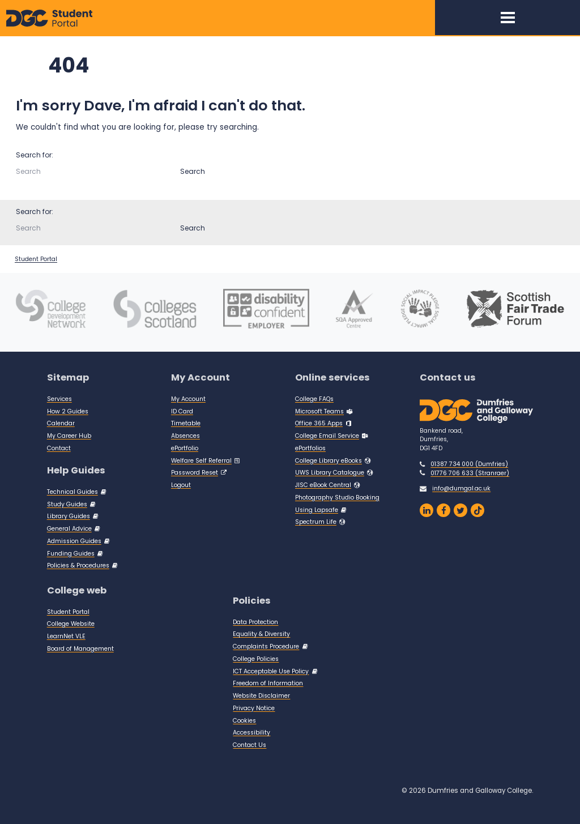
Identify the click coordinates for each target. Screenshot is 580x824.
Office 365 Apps (319, 423)
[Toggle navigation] (507, 17)
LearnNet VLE (66, 636)
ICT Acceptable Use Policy (271, 671)
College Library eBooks (328, 460)
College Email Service (327, 436)
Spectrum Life (315, 522)
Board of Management (80, 648)
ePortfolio (184, 448)
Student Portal (36, 259)
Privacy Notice (254, 708)
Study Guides (67, 504)
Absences (185, 436)
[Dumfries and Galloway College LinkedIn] (426, 510)
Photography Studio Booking (337, 497)
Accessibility (251, 732)
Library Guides (68, 516)
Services (59, 399)
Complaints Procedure (266, 646)
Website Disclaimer (261, 695)
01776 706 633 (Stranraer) (469, 473)
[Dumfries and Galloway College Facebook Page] (443, 510)
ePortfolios (310, 448)
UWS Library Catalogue (329, 472)
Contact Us (249, 745)
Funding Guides (71, 553)
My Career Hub (69, 436)
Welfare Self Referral (201, 460)
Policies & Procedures (78, 565)
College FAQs (314, 399)
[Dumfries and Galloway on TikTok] (477, 510)
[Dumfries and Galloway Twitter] (460, 510)
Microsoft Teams (319, 411)
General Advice (69, 528)
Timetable (186, 423)
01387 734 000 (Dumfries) (469, 464)
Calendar (61, 423)
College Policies (256, 659)
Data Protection (255, 622)
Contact (59, 448)
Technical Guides (72, 492)
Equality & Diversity (261, 634)
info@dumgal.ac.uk (461, 488)
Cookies (244, 720)
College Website (71, 624)
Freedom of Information (268, 683)
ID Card (182, 411)
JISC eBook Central (323, 485)
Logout (181, 485)
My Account (188, 399)
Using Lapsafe (316, 510)
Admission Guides (74, 541)
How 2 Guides (67, 411)
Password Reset (194, 472)
